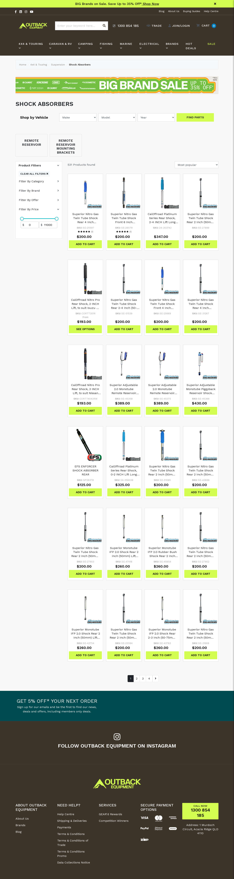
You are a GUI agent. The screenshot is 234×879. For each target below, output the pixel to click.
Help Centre (211, 11)
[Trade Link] (153, 25)
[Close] (215, 3)
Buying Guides (191, 11)
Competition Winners (114, 820)
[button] (205, 25)
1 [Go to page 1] (130, 678)
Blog (161, 11)
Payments (64, 827)
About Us (173, 11)
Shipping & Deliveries (72, 820)
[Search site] (104, 25)
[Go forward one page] (155, 678)
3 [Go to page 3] (143, 678)
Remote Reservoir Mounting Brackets (65, 146)
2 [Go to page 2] (136, 678)
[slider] (22, 219)
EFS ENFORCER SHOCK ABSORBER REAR (85, 470)
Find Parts (195, 117)
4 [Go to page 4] (149, 678)
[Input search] (81, 25)
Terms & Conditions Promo (71, 854)
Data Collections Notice (73, 862)
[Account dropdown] (178, 25)
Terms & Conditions (71, 834)
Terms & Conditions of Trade (72, 843)
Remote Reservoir (31, 142)
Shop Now (150, 4)
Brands (20, 825)
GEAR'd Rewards (110, 814)
